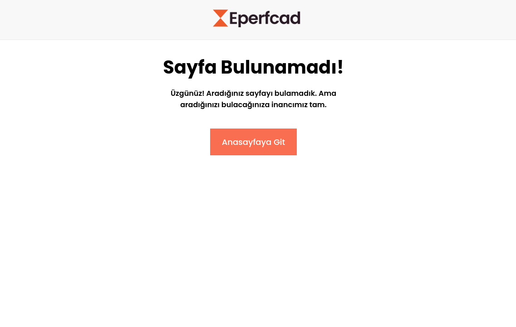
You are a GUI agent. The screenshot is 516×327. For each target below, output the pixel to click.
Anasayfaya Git (253, 142)
